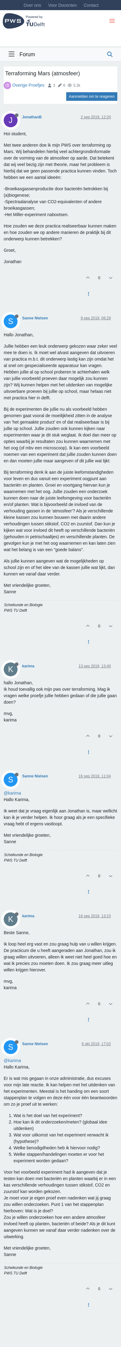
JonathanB (32, 117)
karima (28, 666)
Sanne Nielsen (35, 318)
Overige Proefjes (28, 85)
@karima (12, 793)
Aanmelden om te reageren (92, 96)
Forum (27, 54)
